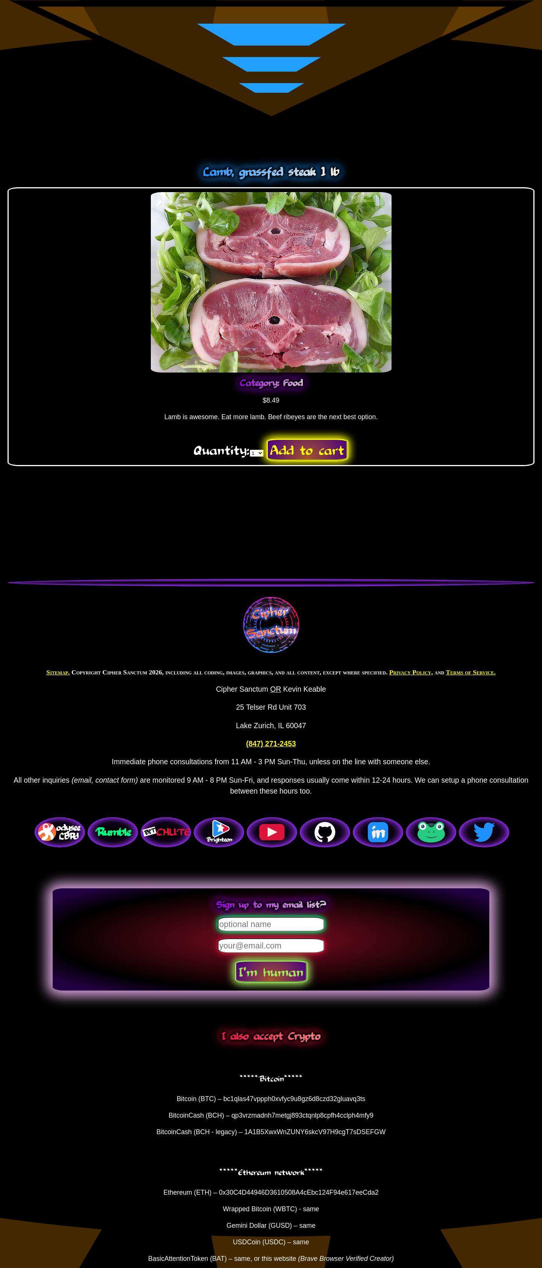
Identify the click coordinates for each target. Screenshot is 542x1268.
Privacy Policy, (411, 672)
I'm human (271, 971)
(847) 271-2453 (271, 743)
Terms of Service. (470, 672)
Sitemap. (58, 672)
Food (293, 382)
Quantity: (222, 449)
